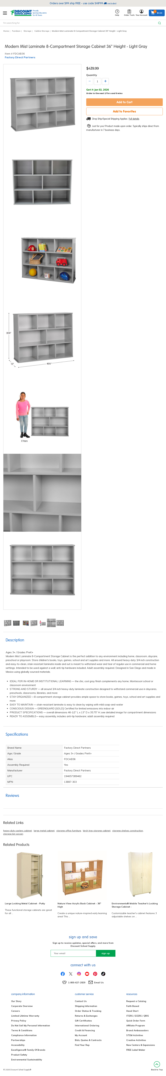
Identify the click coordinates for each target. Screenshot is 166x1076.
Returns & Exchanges (86, 1015)
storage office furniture (68, 830)
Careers (15, 1011)
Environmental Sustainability (26, 1059)
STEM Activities (134, 1035)
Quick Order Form (135, 1020)
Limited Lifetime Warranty (25, 1015)
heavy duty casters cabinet (17, 830)
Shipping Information (86, 1006)
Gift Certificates (83, 1020)
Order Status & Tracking (88, 1011)
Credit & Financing (85, 1030)
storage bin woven (13, 833)
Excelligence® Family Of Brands (28, 1050)
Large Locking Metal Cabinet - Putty (25, 903)
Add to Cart (124, 102)
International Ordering (87, 1025)
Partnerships (18, 1040)
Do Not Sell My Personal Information (30, 1025)
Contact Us (81, 1001)
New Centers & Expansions (140, 1045)
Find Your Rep (82, 1045)
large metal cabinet (44, 830)
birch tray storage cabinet (96, 830)
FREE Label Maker (135, 1050)
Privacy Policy (18, 1020)
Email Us (99, 982)
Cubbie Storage (41, 31)
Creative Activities (136, 1040)
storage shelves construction (127, 830)
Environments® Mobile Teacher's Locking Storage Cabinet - (135, 905)
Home (6, 31)
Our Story (16, 1001)
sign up (105, 953)
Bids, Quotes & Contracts (88, 1040)
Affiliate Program (135, 1025)
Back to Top (157, 1066)
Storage (27, 31)
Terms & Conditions (21, 1030)
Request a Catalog (136, 1001)
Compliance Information (24, 1035)
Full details (134, 118)
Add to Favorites (124, 111)
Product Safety (19, 1054)
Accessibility (17, 1045)
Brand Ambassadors (137, 1030)
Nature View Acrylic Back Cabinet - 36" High (79, 905)
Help (117, 13)
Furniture (16, 31)
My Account (81, 1035)
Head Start (132, 1011)
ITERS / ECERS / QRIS (137, 1015)
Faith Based (132, 1006)
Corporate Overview (22, 1006)
